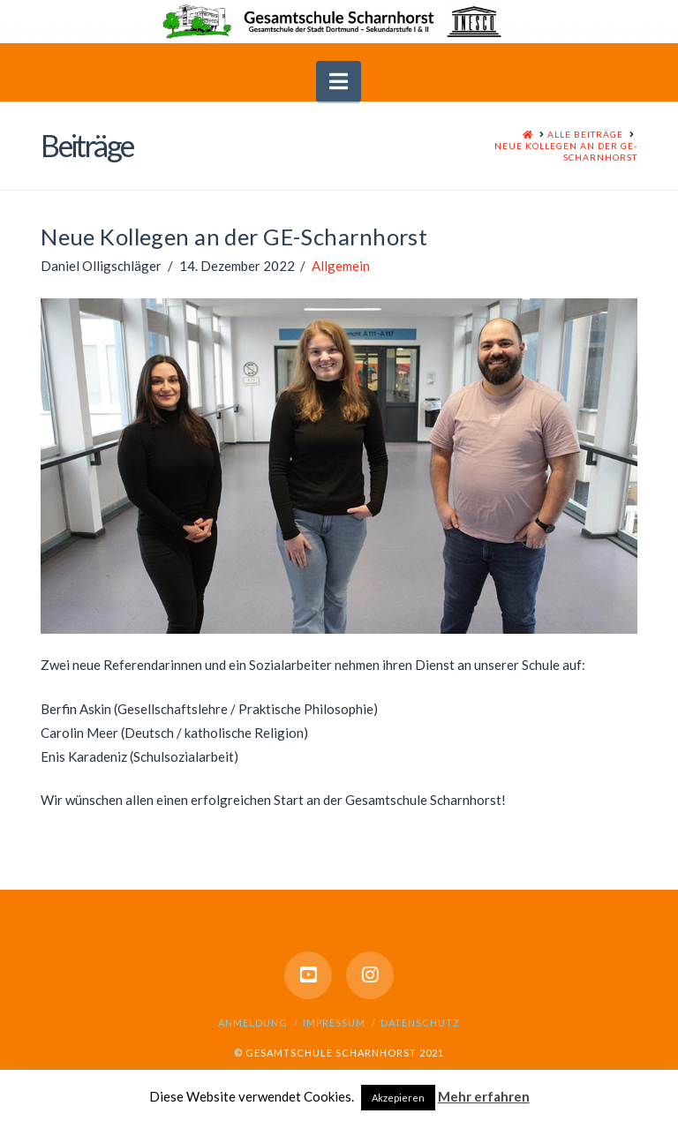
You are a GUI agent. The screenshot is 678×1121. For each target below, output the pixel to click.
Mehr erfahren (484, 1096)
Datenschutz (420, 1022)
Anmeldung (253, 1022)
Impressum (334, 1022)
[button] (338, 81)
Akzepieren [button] (398, 1097)
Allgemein (341, 266)
